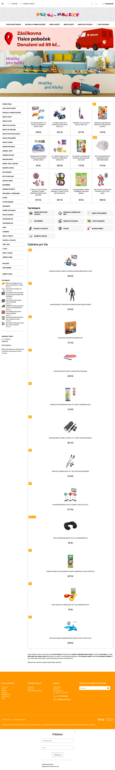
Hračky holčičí (54, 24)
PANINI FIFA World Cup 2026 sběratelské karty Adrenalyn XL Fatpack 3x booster (70, 571)
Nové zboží (5, 263)
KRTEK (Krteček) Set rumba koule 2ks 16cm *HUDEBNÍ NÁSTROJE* (70, 605)
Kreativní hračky (7, 159)
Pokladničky (6, 206)
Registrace (4, 691)
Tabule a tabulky (7, 236)
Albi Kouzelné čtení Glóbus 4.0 (14, 289)
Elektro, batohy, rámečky (8, 724)
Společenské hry (7, 219)
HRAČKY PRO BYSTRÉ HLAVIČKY (38, 213)
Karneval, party (7, 151)
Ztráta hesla (4, 692)
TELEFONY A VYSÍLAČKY (38, 228)
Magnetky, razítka (8, 168)
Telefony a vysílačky (9, 240)
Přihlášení (57, 755)
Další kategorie (103, 24)
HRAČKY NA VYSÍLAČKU (68, 221)
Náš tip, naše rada (8, 176)
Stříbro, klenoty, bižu (55, 724)
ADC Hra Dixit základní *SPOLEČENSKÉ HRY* (70, 338)
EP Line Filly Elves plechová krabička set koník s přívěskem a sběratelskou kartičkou (38, 192)
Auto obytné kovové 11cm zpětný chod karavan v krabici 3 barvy (38, 124)
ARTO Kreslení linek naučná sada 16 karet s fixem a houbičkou (15, 324)
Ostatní (4, 198)
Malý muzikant (7, 172)
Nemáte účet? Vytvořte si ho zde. (50, 766)
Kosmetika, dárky (66, 724)
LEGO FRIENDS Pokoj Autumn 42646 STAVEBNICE (13, 312)
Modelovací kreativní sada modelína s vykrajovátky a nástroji (102, 124)
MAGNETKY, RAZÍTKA (38, 236)
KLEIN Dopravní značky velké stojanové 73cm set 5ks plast (70, 505)
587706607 (7, 345)
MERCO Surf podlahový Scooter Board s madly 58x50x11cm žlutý (14, 284)
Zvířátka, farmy (7, 257)
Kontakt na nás (31, 689)
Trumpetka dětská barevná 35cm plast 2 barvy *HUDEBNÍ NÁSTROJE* (70, 405)
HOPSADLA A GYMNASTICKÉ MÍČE (69, 213)
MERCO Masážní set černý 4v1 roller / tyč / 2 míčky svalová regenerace (70, 438)
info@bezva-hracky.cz (29, 4)
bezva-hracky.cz (8, 719)
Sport (4, 227)
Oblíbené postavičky (8, 189)
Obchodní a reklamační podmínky (35, 691)
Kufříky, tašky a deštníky (10, 164)
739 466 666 (14, 4)
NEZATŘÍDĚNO (6, 185)
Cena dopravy (31, 687)
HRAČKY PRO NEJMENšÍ (97, 213)
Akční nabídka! (6, 268)
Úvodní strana (6, 104)
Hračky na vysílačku (85, 24)
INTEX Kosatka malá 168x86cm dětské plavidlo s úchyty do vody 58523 (70, 638)
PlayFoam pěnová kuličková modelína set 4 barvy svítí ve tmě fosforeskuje (60, 191)
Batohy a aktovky (31, 724)
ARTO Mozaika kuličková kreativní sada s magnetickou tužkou (14, 318)
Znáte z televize (7, 253)
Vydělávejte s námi (6, 694)
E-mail (80, 687)
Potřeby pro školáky (9, 210)
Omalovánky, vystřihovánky (11, 193)
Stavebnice (5, 232)
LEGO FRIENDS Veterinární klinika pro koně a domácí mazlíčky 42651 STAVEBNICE (15, 294)
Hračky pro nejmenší (9, 138)
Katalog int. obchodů (89, 724)
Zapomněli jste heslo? (47, 764)
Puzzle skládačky (8, 215)
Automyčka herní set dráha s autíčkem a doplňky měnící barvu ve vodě (70, 271)
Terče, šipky (6, 244)
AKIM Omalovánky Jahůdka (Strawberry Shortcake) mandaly (81, 191)
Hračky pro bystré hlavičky (11, 134)
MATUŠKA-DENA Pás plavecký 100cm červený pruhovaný (70, 371)
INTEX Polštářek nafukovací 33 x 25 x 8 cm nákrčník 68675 (70, 538)
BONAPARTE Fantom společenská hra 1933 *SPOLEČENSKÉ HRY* (14, 307)
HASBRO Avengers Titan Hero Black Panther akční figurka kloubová (70, 304)
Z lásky (4, 249)
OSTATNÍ (63, 228)
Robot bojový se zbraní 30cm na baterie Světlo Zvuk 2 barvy (102, 191)
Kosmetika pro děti (8, 155)
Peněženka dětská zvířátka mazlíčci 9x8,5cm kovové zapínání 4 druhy (38, 158)
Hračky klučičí (69, 24)
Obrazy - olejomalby (42, 724)
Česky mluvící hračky (13, 24)
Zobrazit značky (7, 274)
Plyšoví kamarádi (7, 202)
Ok (108, 688)
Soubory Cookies (5, 696)
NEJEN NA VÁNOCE (95, 228)
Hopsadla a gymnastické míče (35, 24)
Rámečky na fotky (21, 724)
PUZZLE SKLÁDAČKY (96, 221)
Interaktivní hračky (8, 147)
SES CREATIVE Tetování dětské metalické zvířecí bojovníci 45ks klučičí (81, 158)
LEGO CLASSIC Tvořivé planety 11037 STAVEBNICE (13, 301)
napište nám (5, 341)
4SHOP (111, 720)
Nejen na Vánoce (7, 181)
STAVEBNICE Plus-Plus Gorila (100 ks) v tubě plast (81, 124)
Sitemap (3, 698)
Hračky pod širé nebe (9, 130)
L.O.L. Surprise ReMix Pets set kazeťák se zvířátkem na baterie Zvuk (60, 158)
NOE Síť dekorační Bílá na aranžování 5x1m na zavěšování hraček (102, 158)
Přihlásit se (4, 689)
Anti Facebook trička (77, 724)
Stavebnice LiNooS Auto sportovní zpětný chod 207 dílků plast (60, 124)
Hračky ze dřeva (7, 142)
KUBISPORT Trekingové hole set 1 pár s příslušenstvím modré (70, 471)
